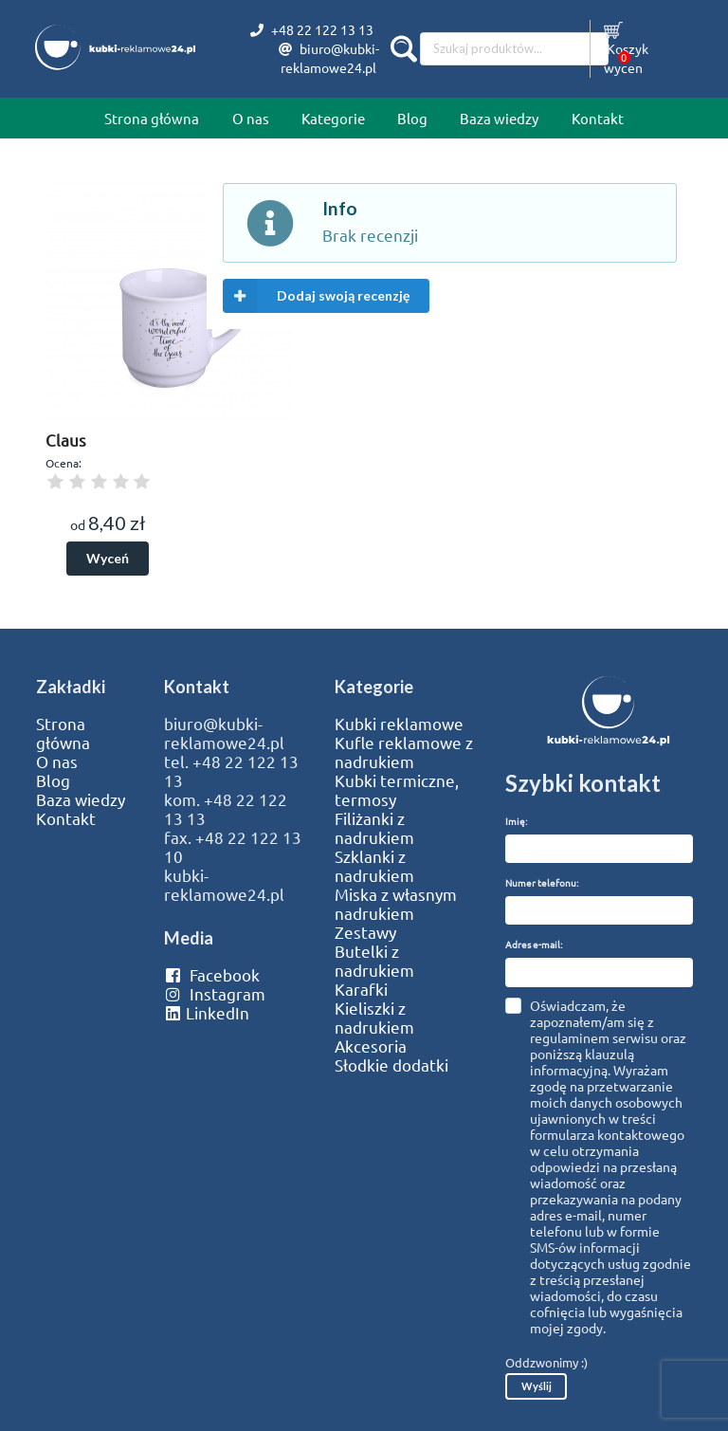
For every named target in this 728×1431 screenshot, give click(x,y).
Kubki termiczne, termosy (397, 790)
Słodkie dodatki (391, 1064)
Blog (412, 118)
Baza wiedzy (499, 118)
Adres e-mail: (533, 944)
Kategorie (333, 118)
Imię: (516, 821)
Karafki (361, 989)
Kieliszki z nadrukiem (374, 1018)
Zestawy (365, 932)
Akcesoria (371, 1046)
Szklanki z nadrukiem (374, 866)
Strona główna (151, 118)
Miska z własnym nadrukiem (396, 904)
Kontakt (598, 118)
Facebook (212, 974)
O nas (250, 118)
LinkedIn (206, 1012)
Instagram (214, 993)
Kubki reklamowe (399, 723)
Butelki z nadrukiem (374, 961)
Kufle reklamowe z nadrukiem (404, 752)
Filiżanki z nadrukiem (374, 828)
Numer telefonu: (541, 882)
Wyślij (536, 1386)
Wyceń (107, 558)
